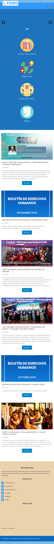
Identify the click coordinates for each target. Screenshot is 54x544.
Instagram (8, 496)
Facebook (8, 493)
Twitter (7, 499)
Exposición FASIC (27, 99)
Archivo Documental (27, 54)
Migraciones (27, 76)
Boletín (27, 121)
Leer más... (27, 183)
